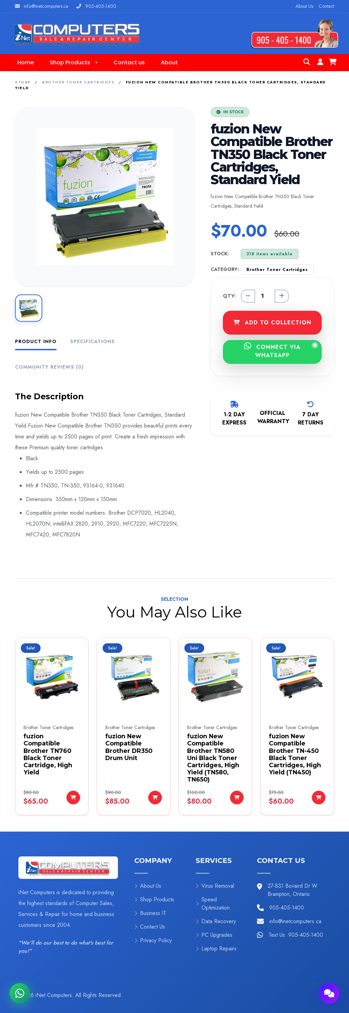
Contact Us (149, 927)
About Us (304, 6)
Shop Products (154, 899)
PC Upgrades (214, 935)
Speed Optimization (213, 904)
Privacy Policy (153, 940)
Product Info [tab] (36, 341)
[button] (73, 62)
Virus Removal (215, 886)
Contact (326, 6)
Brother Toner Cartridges (78, 82)
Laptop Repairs (216, 948)
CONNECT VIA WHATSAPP (280, 350)
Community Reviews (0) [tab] (49, 367)
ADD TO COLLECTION (272, 322)
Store (23, 82)
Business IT (150, 913)
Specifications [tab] (92, 341)
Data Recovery (216, 921)
